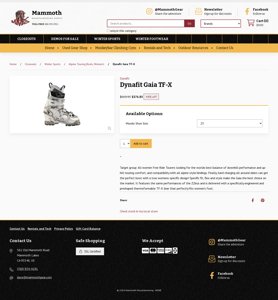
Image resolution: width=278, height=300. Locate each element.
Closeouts (26, 39)
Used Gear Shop (74, 48)
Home (49, 48)
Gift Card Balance (88, 229)
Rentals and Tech (157, 48)
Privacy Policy (63, 229)
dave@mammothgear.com (34, 277)
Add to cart (141, 143)
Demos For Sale (65, 39)
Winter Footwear (152, 39)
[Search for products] (145, 23)
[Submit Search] (189, 23)
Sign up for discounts (213, 11)
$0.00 (257, 23)
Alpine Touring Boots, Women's (86, 64)
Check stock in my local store (139, 211)
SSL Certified (90, 251)
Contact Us (224, 48)
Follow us (255, 11)
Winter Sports (107, 39)
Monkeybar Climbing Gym (115, 48)
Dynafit (125, 78)
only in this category (121, 31)
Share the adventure (164, 11)
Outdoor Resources (193, 48)
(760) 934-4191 (27, 269)
